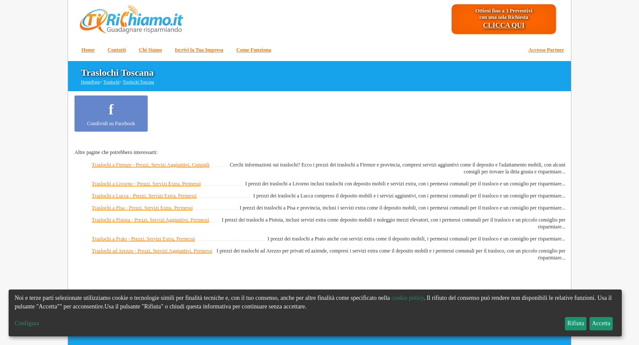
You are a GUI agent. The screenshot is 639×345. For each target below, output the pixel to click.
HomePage (90, 82)
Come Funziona (253, 50)
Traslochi (111, 82)
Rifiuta (576, 323)
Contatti (117, 50)
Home (88, 50)
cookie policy (407, 298)
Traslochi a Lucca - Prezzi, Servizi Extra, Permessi (144, 196)
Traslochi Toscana (138, 82)
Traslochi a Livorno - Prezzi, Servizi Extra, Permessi (146, 184)
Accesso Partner (546, 50)
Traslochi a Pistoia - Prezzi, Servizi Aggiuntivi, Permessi (150, 220)
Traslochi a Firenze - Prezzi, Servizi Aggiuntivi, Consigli (150, 165)
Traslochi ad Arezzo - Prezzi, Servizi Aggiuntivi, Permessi (152, 251)
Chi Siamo (150, 50)
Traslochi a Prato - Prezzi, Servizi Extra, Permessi (143, 239)
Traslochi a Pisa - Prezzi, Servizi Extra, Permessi (142, 208)
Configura (27, 323)
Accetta (601, 323)
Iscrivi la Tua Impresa (199, 50)
